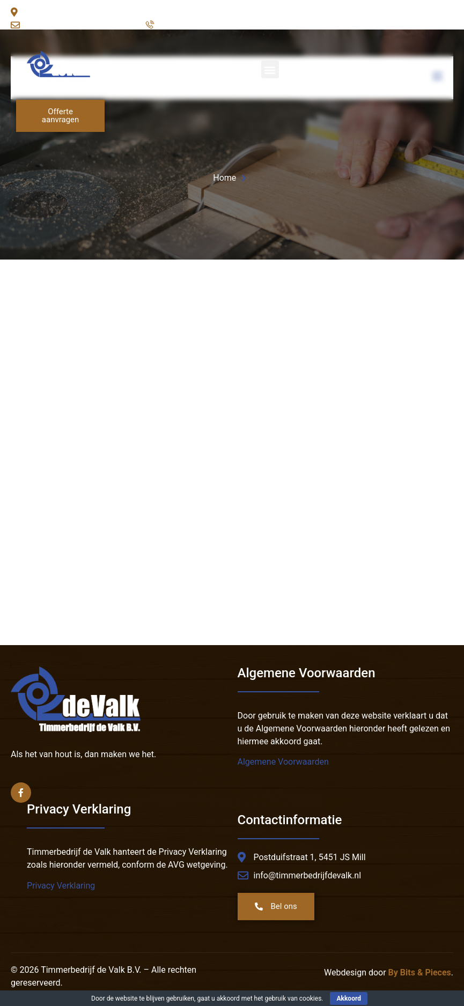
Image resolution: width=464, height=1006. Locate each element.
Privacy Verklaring (61, 891)
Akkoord (348, 998)
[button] (270, 69)
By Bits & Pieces (419, 978)
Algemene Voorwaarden (283, 768)
